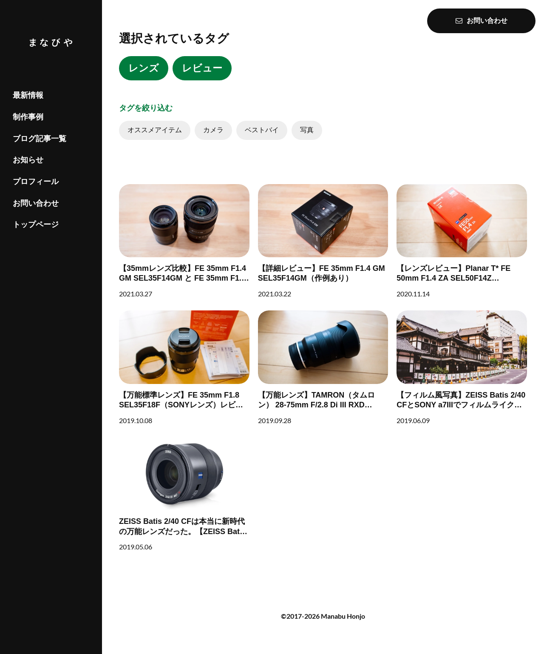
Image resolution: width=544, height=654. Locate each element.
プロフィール (36, 181)
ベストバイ (262, 130)
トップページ (36, 224)
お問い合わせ (36, 203)
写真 (307, 130)
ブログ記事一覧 (39, 138)
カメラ (213, 130)
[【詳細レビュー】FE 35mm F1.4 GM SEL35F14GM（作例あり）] (323, 241)
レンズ (143, 68)
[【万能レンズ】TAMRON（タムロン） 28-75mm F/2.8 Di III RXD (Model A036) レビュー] (323, 367)
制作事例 (28, 117)
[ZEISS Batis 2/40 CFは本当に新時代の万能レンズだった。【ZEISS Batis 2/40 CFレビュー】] (184, 494)
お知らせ (28, 160)
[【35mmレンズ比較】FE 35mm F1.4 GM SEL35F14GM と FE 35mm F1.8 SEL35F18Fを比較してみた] (184, 241)
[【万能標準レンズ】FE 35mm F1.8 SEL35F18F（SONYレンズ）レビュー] (184, 367)
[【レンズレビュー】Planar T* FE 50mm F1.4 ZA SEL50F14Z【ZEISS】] (462, 241)
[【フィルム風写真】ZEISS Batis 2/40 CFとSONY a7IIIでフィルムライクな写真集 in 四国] (462, 367)
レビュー (202, 68)
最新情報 (28, 95)
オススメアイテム (155, 130)
